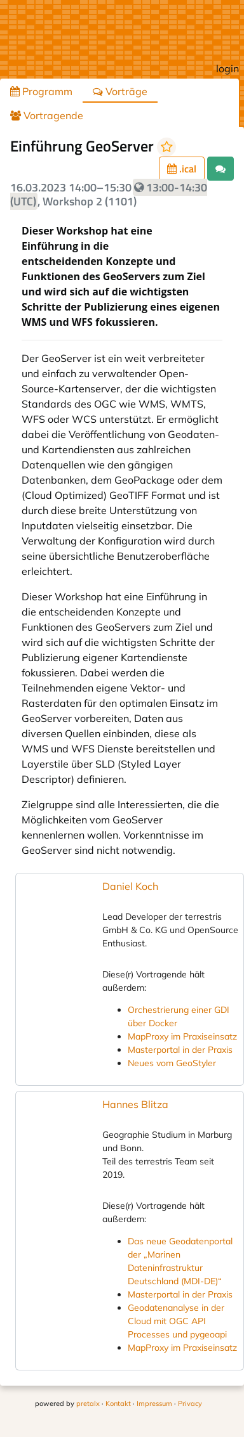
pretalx (88, 1403)
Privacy (190, 1403)
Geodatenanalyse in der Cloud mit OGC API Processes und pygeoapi (177, 1321)
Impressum (154, 1403)
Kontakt (118, 1403)
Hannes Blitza (135, 1104)
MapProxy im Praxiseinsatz (182, 1036)
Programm (41, 91)
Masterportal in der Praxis (180, 1049)
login (227, 68)
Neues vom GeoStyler (172, 1063)
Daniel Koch (130, 886)
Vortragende (46, 115)
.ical (181, 168)
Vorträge (120, 91)
